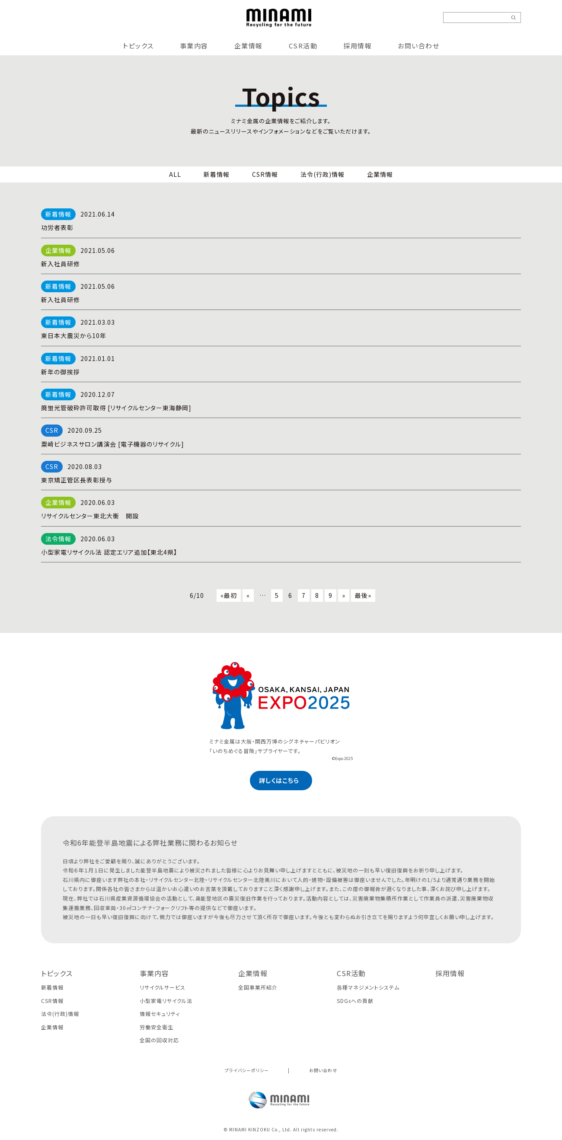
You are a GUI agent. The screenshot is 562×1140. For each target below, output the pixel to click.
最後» (363, 595)
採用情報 (357, 45)
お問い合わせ (418, 45)
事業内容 (194, 45)
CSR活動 (303, 45)
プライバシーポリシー (247, 1070)
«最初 (228, 595)
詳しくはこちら (279, 780)
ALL (175, 174)
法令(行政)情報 (322, 174)
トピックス (138, 45)
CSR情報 (265, 174)
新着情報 (217, 174)
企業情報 (248, 45)
